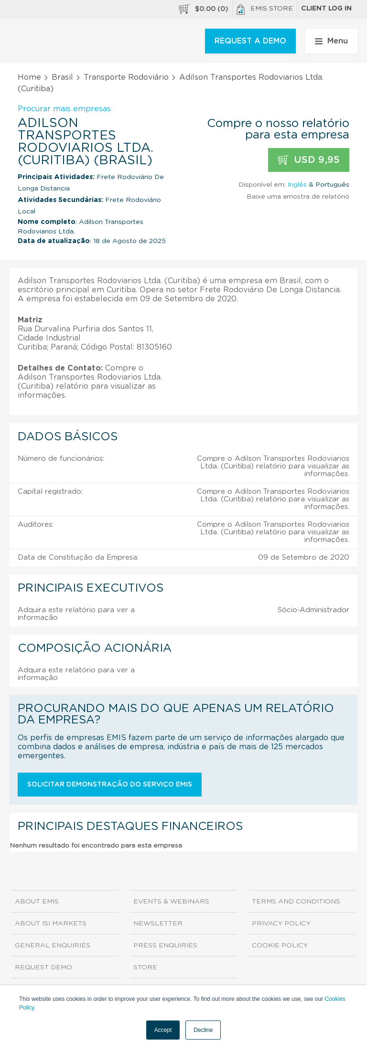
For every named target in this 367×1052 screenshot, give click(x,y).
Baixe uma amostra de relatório (298, 196)
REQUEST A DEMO (250, 41)
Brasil (62, 77)
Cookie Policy (280, 945)
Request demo (43, 967)
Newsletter (158, 923)
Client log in (326, 8)
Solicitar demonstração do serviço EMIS (109, 784)
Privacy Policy (281, 923)
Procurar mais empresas (64, 109)
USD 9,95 (309, 160)
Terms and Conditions (296, 901)
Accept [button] (163, 1030)
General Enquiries (52, 945)
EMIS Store (265, 9)
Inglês (297, 184)
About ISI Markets (50, 923)
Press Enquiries (165, 945)
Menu (331, 41)
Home (29, 77)
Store (145, 967)
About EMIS (37, 901)
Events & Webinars (171, 901)
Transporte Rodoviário (126, 77)
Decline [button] (203, 1030)
